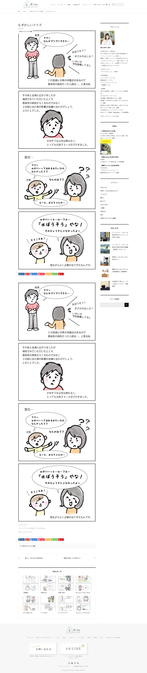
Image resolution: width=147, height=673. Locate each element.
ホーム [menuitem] (53, 5)
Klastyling (116, 112)
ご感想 (102, 208)
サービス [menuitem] (61, 5)
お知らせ (103, 211)
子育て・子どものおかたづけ (109, 191)
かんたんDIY (104, 204)
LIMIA (110, 112)
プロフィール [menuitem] (86, 5)
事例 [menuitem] (69, 5)
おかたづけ (103, 187)
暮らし (102, 198)
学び (101, 215)
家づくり (103, 201)
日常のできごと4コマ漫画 (28, 546)
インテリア (103, 194)
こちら (117, 116)
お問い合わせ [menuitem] (97, 5)
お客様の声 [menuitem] (76, 5)
